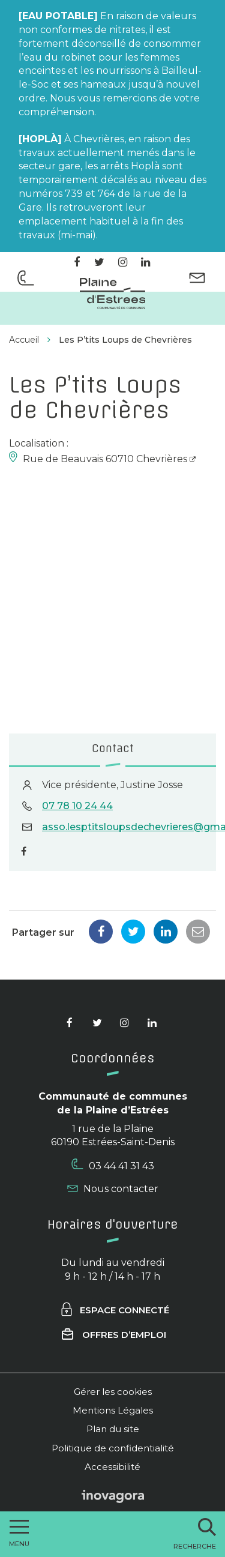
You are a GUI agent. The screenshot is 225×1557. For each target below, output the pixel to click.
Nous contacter (112, 1188)
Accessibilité (112, 1466)
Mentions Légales (113, 1410)
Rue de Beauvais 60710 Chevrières (105, 459)
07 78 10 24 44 (77, 806)
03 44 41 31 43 (112, 1165)
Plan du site (112, 1429)
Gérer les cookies (113, 1391)
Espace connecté (114, 1310)
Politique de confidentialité (113, 1448)
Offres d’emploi (114, 1334)
